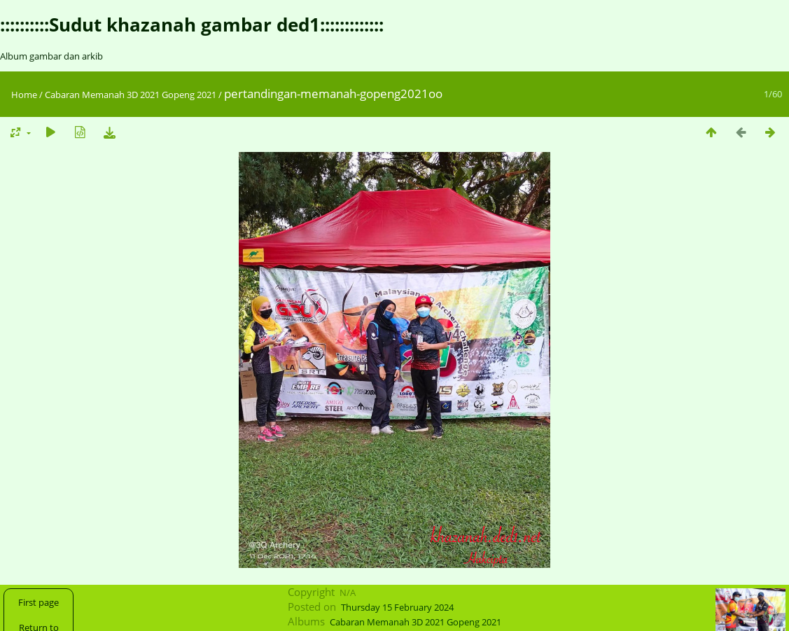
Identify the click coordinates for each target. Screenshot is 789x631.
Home (24, 94)
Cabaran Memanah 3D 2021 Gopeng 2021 (130, 94)
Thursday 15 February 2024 (397, 607)
